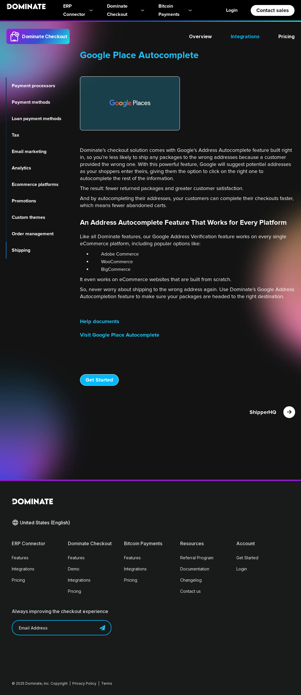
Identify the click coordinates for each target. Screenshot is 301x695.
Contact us (190, 591)
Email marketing (29, 152)
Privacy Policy (84, 683)
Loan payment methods (36, 119)
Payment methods (31, 102)
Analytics (21, 168)
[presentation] (56, 652)
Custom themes (28, 217)
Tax (15, 135)
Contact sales (272, 10)
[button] (41, 522)
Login (232, 10)
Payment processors (33, 86)
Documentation (194, 568)
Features (20, 557)
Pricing (286, 36)
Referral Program (196, 557)
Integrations (245, 36)
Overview (200, 36)
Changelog (191, 580)
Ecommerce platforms (35, 184)
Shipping (21, 250)
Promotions (24, 201)
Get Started (99, 380)
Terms (106, 683)
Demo (73, 568)
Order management (32, 234)
